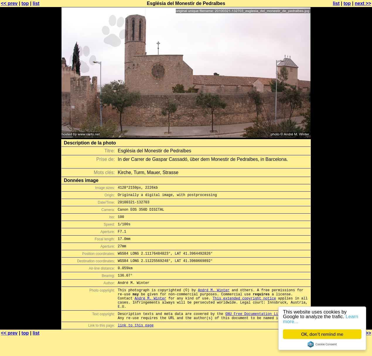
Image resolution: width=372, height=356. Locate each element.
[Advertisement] (348, 145)
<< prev (9, 3)
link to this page (135, 344)
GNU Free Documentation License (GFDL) (264, 331)
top (25, 3)
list (36, 3)
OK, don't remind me (322, 334)
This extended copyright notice (244, 313)
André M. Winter (214, 303)
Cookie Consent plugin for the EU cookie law (322, 344)
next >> (363, 3)
